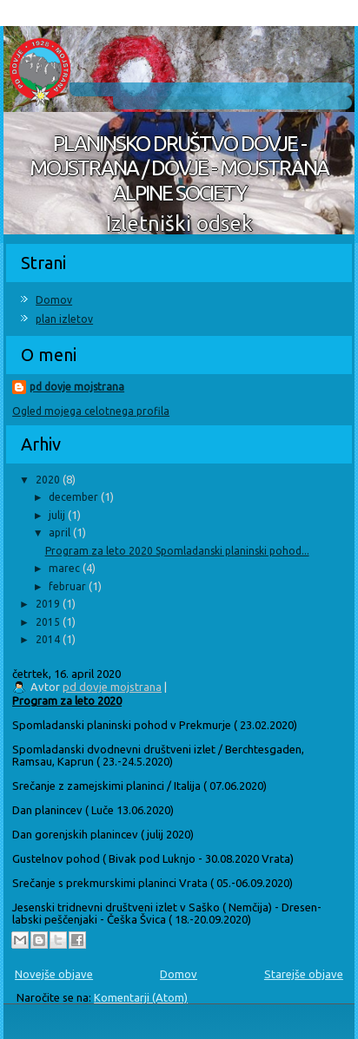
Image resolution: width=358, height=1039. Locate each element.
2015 (49, 622)
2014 (49, 639)
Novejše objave (54, 974)
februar (69, 586)
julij (58, 515)
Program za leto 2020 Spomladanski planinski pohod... (177, 550)
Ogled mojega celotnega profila (90, 411)
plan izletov (64, 319)
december (75, 497)
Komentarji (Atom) (141, 997)
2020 (49, 479)
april (61, 532)
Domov (54, 300)
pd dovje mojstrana (77, 386)
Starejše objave (303, 974)
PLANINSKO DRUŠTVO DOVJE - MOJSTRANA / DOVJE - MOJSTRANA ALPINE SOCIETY (179, 169)
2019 (49, 603)
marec (66, 568)
